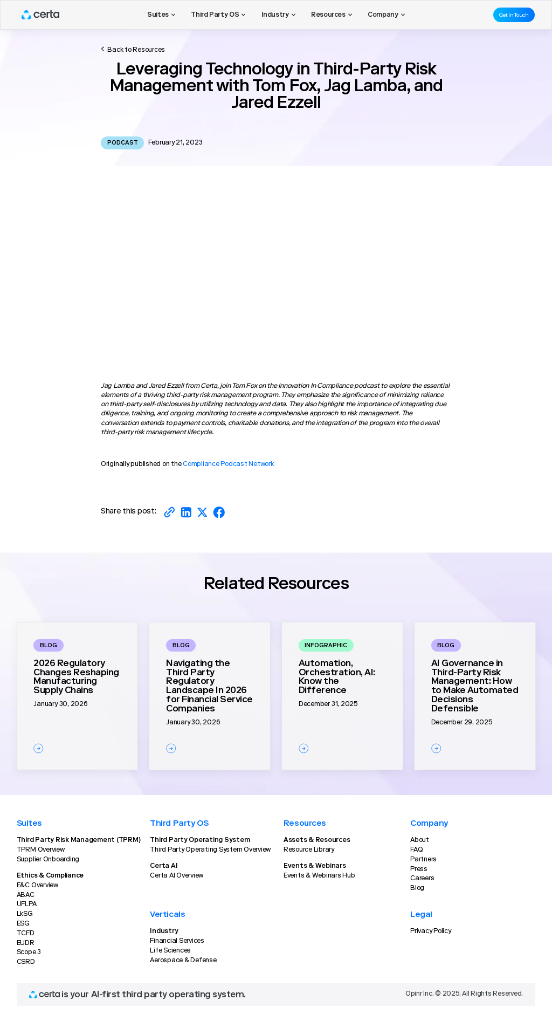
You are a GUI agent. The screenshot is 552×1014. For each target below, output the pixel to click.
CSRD (26, 962)
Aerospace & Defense (183, 960)
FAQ (416, 850)
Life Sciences (170, 951)
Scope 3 (29, 952)
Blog (417, 888)
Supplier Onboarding (48, 860)
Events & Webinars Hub (319, 876)
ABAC (25, 895)
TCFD (25, 933)
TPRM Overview (41, 850)
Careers (422, 878)
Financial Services (177, 941)
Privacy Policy (430, 931)
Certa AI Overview (176, 876)
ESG (23, 924)
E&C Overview (37, 885)
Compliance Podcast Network (228, 464)
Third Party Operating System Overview (210, 850)
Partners (423, 860)
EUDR (25, 943)
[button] (161, 15)
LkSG (25, 914)
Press (418, 869)
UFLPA (27, 904)
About (419, 840)
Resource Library (309, 850)
